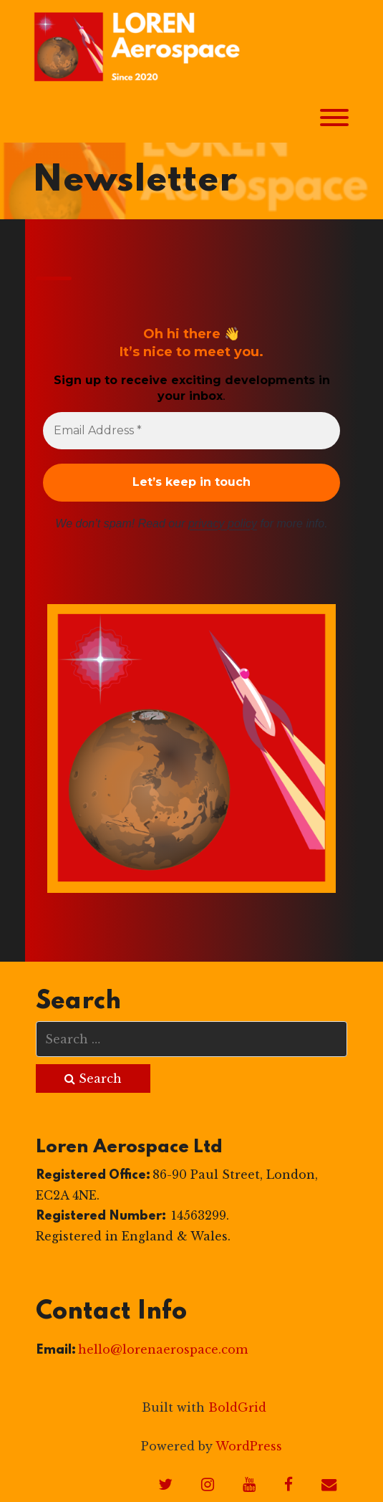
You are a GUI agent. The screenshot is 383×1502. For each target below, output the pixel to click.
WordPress (248, 1446)
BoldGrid (237, 1407)
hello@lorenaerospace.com (163, 1349)
